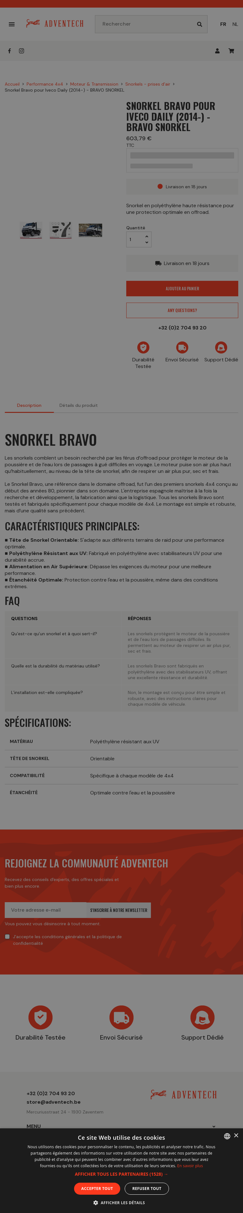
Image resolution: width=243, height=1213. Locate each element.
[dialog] (121, 606)
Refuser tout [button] (146, 1188)
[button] (121, 1174)
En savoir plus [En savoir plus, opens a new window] (190, 1165)
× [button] (236, 1135)
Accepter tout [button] (97, 1188)
